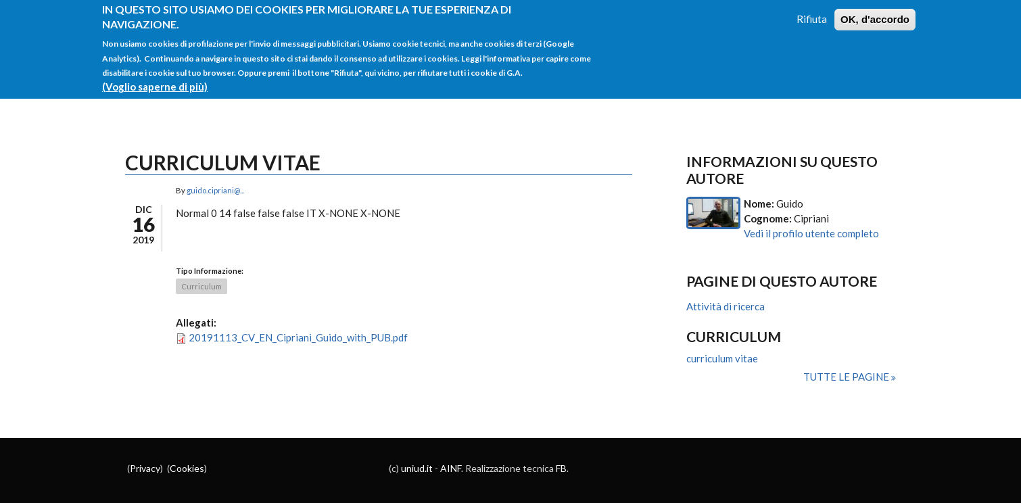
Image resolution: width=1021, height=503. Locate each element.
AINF (450, 468)
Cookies (187, 468)
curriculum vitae (722, 358)
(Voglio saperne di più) (155, 79)
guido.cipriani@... (215, 190)
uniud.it (417, 468)
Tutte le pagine (847, 376)
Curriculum (201, 286)
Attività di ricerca (725, 306)
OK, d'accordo (874, 12)
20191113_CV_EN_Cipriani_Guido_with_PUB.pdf (298, 337)
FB (561, 468)
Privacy (145, 468)
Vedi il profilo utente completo (811, 233)
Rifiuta (812, 11)
